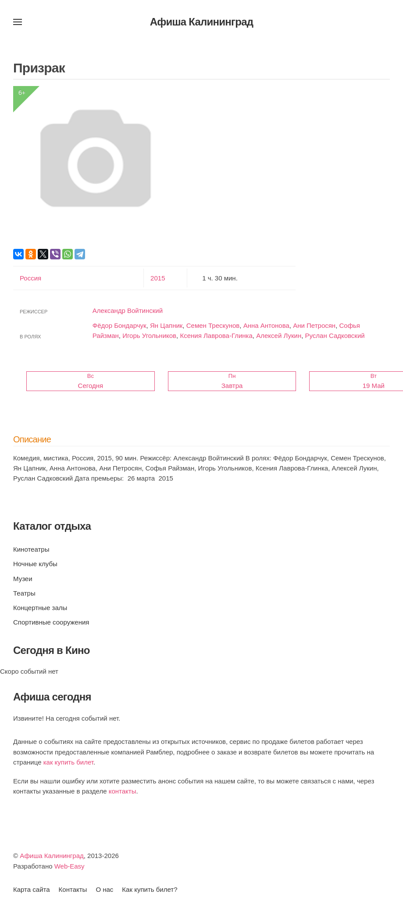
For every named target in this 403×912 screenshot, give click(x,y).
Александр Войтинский (128, 310)
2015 (157, 278)
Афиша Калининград (52, 855)
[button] (17, 21)
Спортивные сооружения (51, 622)
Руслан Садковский (335, 335)
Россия (30, 278)
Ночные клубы (35, 563)
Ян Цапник (166, 325)
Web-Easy (69, 866)
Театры (24, 593)
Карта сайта (31, 889)
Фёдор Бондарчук (119, 325)
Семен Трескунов (213, 325)
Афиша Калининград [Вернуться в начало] (201, 22)
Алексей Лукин (278, 335)
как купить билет (68, 762)
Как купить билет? (149, 889)
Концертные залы (40, 607)
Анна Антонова (266, 325)
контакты (122, 791)
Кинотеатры (31, 549)
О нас (104, 889)
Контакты (73, 889)
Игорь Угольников (149, 335)
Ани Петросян (314, 325)
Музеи (22, 578)
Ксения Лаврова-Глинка (216, 335)
